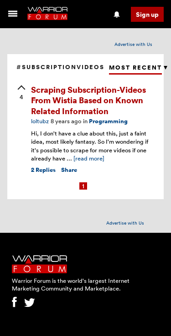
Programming (108, 121)
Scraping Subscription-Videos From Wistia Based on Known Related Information (88, 100)
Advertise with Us (133, 44)
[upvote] (21, 93)
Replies (43, 169)
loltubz (40, 121)
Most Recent (135, 67)
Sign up (147, 14)
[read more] (88, 158)
